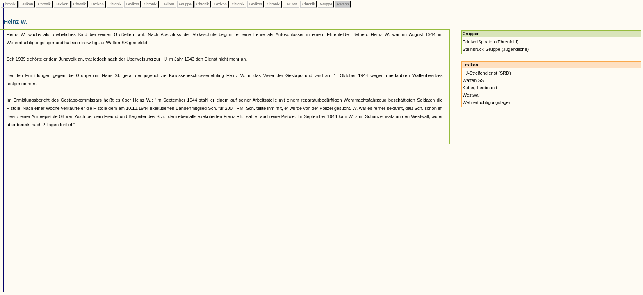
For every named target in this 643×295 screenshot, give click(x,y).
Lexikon (26, 4)
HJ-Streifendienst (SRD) (487, 72)
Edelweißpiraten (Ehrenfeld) (490, 41)
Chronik (9, 4)
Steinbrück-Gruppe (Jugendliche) (496, 49)
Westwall (472, 95)
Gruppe (185, 4)
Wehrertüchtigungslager (487, 102)
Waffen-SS (473, 80)
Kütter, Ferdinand (480, 87)
